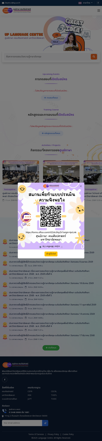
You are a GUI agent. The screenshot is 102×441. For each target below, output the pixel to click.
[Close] (80, 186)
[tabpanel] (51, 216)
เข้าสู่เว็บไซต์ (51, 253)
